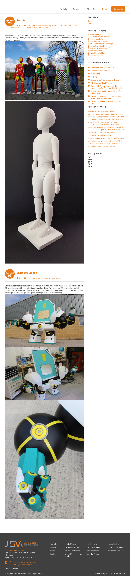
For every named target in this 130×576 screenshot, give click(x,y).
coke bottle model (104, 119)
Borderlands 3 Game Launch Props (105, 80)
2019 (90, 162)
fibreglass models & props (15, 27)
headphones (101, 127)
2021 (90, 157)
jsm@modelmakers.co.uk (25, 562)
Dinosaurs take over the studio (103, 68)
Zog (114, 146)
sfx (120, 143)
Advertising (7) (95, 34)
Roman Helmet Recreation (102, 71)
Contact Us (118, 9)
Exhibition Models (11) (99, 41)
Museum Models (92, 551)
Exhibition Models (72, 547)
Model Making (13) (97, 53)
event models (57, 26)
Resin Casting (113, 544)
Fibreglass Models (115, 547)
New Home (95, 74)
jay (20, 26)
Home (90, 21)
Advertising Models (72, 551)
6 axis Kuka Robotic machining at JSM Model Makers (106, 92)
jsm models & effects (110, 130)
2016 (90, 166)
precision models (107, 141)
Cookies (7, 569)
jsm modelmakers (94, 130)
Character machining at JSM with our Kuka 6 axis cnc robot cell (106, 97)
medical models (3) (97, 51)
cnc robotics (92, 119)
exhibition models (70, 26)
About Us (91, 9)
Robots (21, 20)
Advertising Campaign (108, 111)
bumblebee (91, 117)
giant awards (105, 124)
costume (114, 119)
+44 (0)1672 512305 (23, 564)
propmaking (118, 141)
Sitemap (15, 569)
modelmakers (107, 138)
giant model (115, 124)
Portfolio (63, 9)
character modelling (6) (99, 37)
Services (77, 9)
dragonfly (91, 122)
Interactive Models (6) (98, 46)
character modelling (43, 26)
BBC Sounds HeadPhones (101, 83)
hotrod (109, 127)
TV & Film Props (92, 554)
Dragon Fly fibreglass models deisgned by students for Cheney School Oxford (106, 87)
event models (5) (96, 39)
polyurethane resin (94, 141)
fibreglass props (94, 124)
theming (99, 146)
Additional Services (115, 551)
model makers (104, 135)
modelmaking (118, 138)
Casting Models (102, 117)
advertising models (108, 114)
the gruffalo (92, 146)
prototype (91, 143)
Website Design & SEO (102, 574)
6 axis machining (94, 111)
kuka (123, 130)
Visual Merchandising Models (73, 555)
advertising (31, 26)
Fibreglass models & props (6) (102, 44)
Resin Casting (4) (96, 55)
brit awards (119, 114)
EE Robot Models (27, 272)
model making (32, 27)
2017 (90, 164)
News (104, 9)
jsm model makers (118, 127)
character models (116, 116)
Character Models (93, 547)
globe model (92, 127)
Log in (90, 23)
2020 (90, 160)
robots (109, 143)
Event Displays (91, 544)
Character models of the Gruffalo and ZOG (106, 102)
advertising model (94, 114)
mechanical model (109, 132)
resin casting (43, 27)
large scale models (95, 132)
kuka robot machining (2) (100, 48)
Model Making (70, 544)
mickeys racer (92, 135)
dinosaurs (121, 119)
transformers (107, 146)
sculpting (115, 143)
